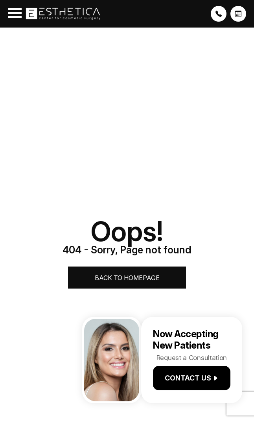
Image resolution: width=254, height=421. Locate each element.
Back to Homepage (127, 278)
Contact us (192, 378)
